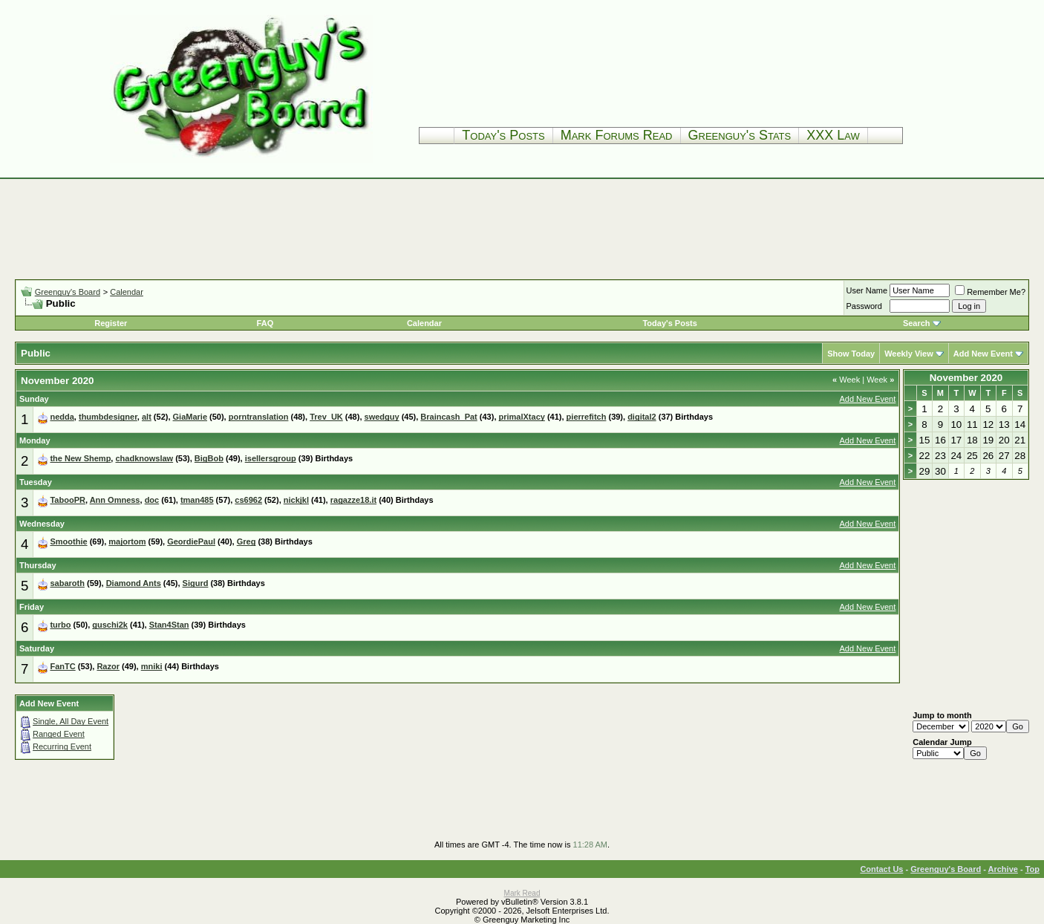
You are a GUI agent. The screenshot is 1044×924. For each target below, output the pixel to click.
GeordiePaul (191, 541)
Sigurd (196, 583)
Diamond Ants (133, 583)
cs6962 (248, 499)
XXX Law (833, 135)
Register (110, 323)
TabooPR (67, 499)
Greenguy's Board (67, 291)
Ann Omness (115, 499)
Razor (108, 666)
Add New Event (983, 353)
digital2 (641, 416)
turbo (60, 624)
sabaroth (67, 583)
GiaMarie (190, 416)
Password (864, 306)
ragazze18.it (353, 499)
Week (846, 379)
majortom (127, 541)
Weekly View (908, 353)
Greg (246, 541)
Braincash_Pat (448, 416)
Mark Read (522, 893)
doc (152, 499)
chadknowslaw (144, 458)
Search (916, 323)
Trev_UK (326, 416)
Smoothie (68, 541)
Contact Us (881, 869)
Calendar (126, 291)
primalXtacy (522, 416)
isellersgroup (270, 458)
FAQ (265, 323)
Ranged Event (59, 733)
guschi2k (110, 624)
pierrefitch (587, 416)
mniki (152, 666)
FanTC (62, 666)
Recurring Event (62, 746)
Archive (1003, 869)
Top (1032, 869)
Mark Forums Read (617, 135)
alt (146, 416)
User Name (867, 290)
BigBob (209, 458)
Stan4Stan (169, 624)
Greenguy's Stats (740, 135)
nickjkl (296, 499)
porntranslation (259, 416)
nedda (62, 416)
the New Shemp (80, 458)
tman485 (197, 499)
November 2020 (966, 377)
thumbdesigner (108, 416)
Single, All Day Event (70, 721)
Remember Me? (990, 291)
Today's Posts (503, 135)
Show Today (851, 353)
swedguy (382, 416)
